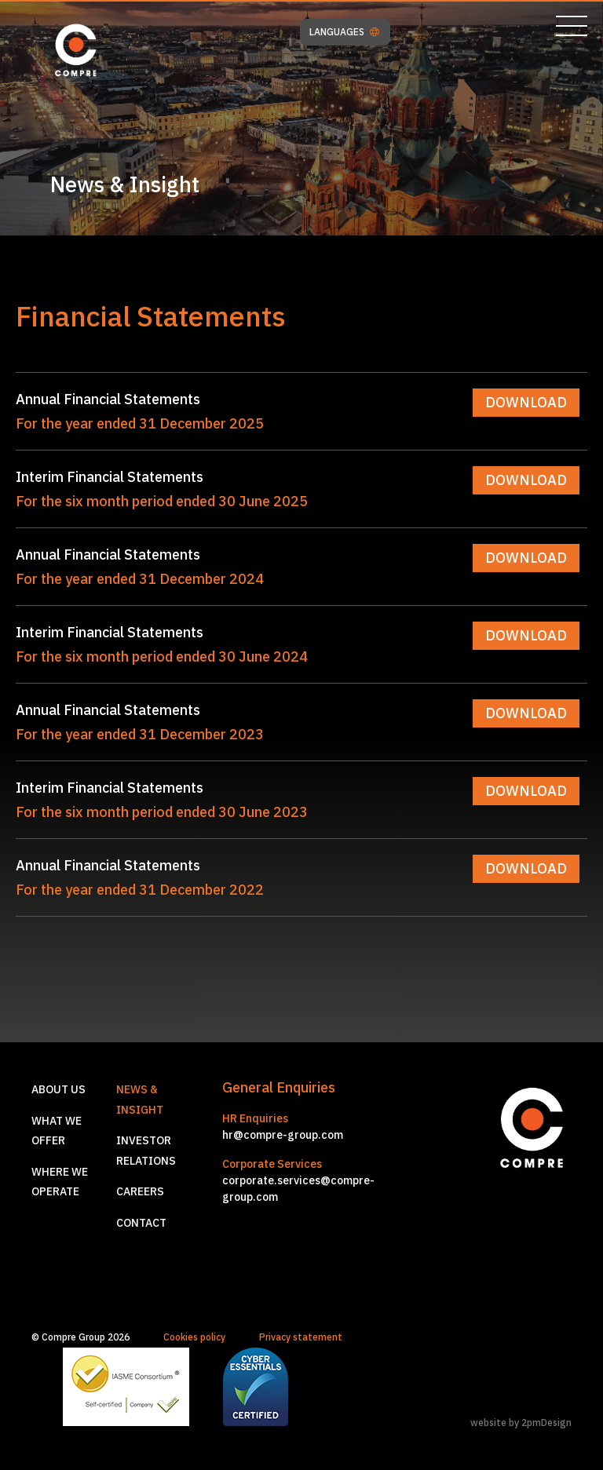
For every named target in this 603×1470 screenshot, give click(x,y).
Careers (140, 1191)
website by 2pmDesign (521, 1422)
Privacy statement (300, 1337)
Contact (141, 1223)
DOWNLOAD (526, 402)
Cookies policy (194, 1337)
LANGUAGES (344, 32)
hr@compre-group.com (282, 1135)
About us (58, 1089)
